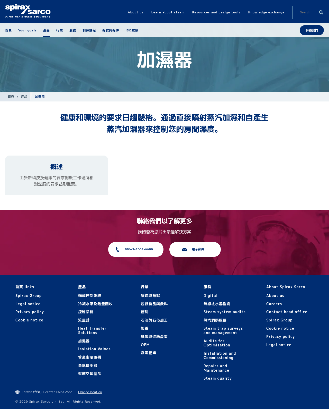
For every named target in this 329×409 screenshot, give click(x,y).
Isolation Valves (94, 348)
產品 (24, 96)
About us (275, 295)
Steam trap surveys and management (223, 330)
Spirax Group (28, 295)
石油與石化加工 (154, 320)
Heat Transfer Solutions (92, 330)
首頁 (11, 96)
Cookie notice (29, 320)
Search (321, 12)
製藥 (145, 328)
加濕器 (84, 340)
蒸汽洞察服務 (215, 320)
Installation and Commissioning (220, 355)
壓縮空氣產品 (89, 373)
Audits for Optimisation (217, 343)
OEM (145, 344)
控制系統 (86, 311)
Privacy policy (29, 311)
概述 (56, 166)
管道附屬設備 (89, 357)
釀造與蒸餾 (150, 295)
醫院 (145, 311)
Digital (211, 295)
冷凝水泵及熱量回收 (95, 303)
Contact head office (286, 311)
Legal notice (28, 303)
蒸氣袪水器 (87, 365)
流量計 (84, 320)
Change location (90, 392)
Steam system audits (225, 311)
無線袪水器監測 (217, 303)
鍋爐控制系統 (89, 295)
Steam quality (218, 378)
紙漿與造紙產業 (154, 336)
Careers (274, 303)
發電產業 (148, 352)
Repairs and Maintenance (216, 368)
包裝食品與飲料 (154, 303)
